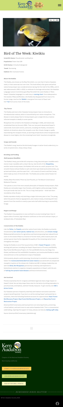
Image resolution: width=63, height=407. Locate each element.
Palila (11, 229)
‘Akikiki (24, 99)
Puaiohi (18, 229)
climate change (52, 232)
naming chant (38, 94)
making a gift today (52, 310)
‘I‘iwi (7, 102)
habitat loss (30, 232)
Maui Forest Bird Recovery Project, (29, 299)
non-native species (19, 232)
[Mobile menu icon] (59, 5)
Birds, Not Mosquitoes (17, 266)
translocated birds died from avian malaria (25, 261)
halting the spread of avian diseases (17, 270)
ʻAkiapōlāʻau (50, 164)
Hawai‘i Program (44, 245)
